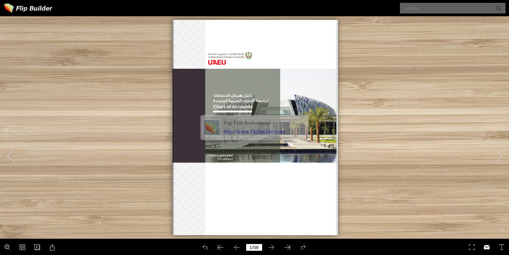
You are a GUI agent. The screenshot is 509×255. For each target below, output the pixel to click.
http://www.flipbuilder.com (254, 132)
